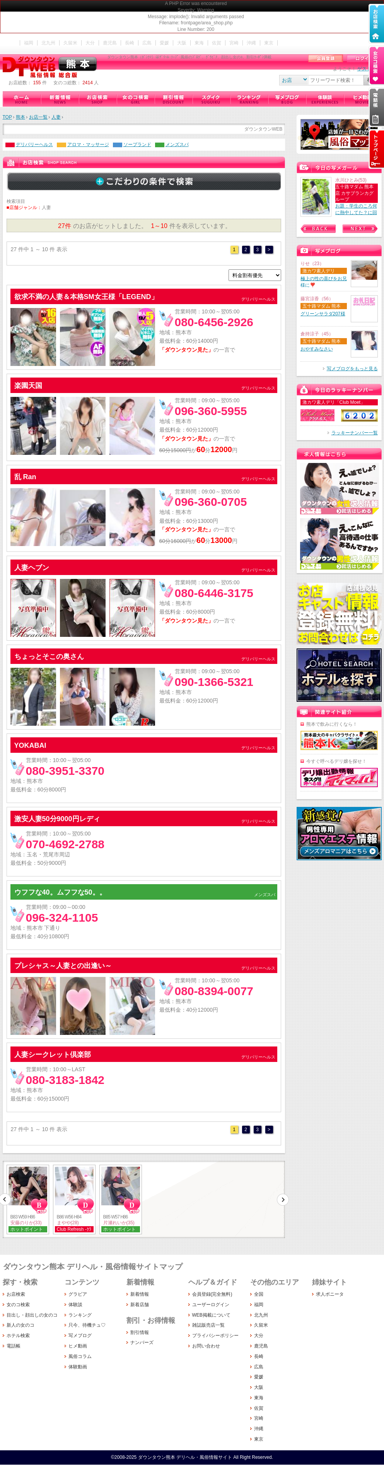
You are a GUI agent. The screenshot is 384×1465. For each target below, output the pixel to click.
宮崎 (234, 43)
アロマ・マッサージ (88, 144)
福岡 (28, 43)
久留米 (70, 43)
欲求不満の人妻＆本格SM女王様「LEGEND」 (86, 297)
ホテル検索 (18, 1335)
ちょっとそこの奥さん (49, 656)
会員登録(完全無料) (212, 1294)
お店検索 (97, 99)
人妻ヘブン (31, 568)
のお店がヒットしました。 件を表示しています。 (143, 226)
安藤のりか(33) (26, 1222)
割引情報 (173, 99)
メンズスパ (177, 144)
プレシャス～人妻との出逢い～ (63, 966)
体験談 (325, 99)
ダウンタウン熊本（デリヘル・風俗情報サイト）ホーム (22, 99)
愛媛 (164, 43)
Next (360, 229)
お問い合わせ (206, 1346)
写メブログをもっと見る (352, 368)
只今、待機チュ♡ (211, 99)
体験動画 (77, 1367)
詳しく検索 (144, 181)
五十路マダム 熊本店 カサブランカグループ (354, 193)
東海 (199, 43)
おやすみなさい (316, 349)
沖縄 (251, 43)
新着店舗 (139, 1304)
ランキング (249, 99)
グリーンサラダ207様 (322, 313)
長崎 (129, 43)
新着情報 (60, 99)
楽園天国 (28, 386)
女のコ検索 (135, 99)
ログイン (364, 58)
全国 (258, 1294)
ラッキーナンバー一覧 (354, 433)
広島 (147, 43)
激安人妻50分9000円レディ (57, 819)
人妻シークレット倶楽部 (52, 1054)
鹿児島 (110, 43)
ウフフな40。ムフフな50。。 (60, 892)
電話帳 (13, 1346)
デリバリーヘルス (34, 144)
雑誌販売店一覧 (208, 1325)
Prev (318, 229)
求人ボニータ (330, 1294)
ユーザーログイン (210, 1304)
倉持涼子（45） (316, 334)
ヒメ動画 (363, 99)
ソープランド (137, 144)
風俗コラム (80, 1356)
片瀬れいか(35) (119, 1222)
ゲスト (364, 68)
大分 (90, 43)
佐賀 (216, 43)
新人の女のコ (20, 1325)
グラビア (77, 1294)
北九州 (48, 43)
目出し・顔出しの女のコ (32, 1315)
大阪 (181, 43)
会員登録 (325, 58)
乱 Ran (25, 477)
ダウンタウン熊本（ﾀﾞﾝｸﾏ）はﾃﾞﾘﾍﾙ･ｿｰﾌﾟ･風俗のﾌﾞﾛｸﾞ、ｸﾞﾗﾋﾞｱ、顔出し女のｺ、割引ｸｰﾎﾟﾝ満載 (51, 67)
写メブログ (287, 99)
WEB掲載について (211, 1315)
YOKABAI (30, 745)
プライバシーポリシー (215, 1335)
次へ (282, 1199)
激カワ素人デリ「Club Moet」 (333, 402)
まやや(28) (68, 1222)
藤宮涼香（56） (316, 298)
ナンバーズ (142, 1342)
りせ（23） (312, 263)
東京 (268, 43)
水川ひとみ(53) (351, 180)
